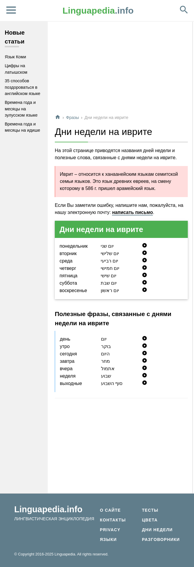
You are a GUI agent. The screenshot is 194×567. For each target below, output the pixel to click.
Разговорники (161, 539)
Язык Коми (15, 56)
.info (98, 10)
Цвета (150, 520)
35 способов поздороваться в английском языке (22, 87)
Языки (108, 539)
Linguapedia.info (48, 509)
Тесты (150, 510)
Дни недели (157, 529)
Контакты (113, 520)
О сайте (110, 510)
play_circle (144, 245)
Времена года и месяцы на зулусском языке (21, 108)
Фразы (72, 117)
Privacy (110, 529)
